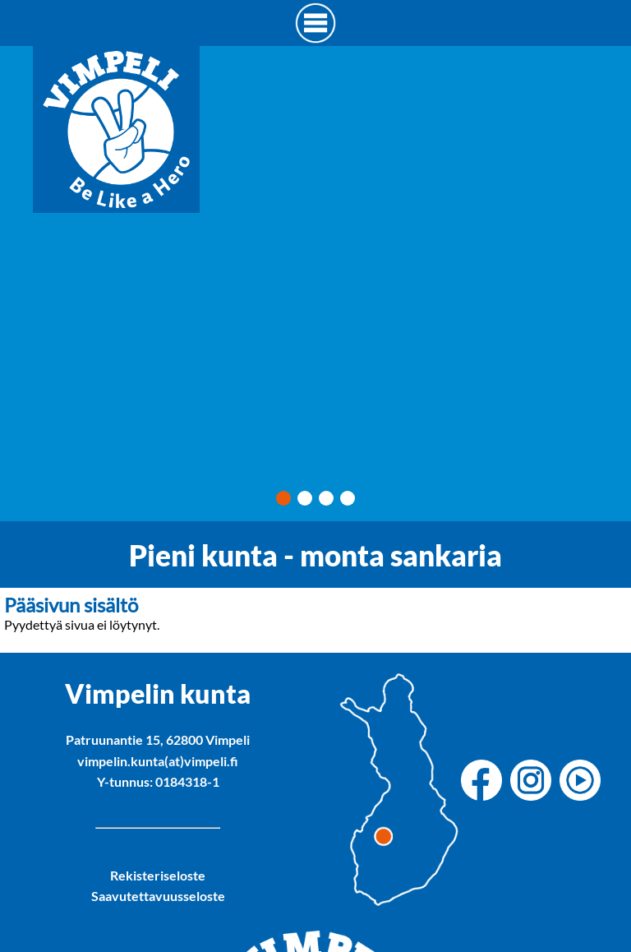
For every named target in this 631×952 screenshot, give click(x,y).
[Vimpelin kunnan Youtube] (584, 781)
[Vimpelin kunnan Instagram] (535, 781)
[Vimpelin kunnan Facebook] (485, 781)
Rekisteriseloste (157, 875)
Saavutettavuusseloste (158, 895)
